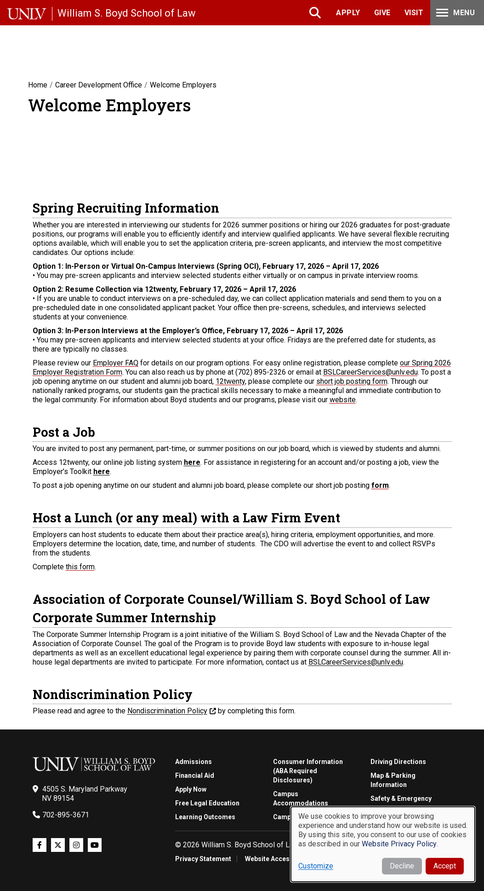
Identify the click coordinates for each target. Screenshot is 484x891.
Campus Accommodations (300, 798)
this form (80, 566)
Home (37, 85)
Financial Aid (194, 775)
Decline (402, 866)
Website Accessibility (277, 858)
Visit (414, 12)
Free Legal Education (207, 803)
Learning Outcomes (205, 817)
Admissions (193, 761)
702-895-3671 (65, 814)
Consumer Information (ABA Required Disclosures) (308, 771)
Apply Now (190, 789)
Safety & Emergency (401, 798)
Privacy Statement (203, 858)
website (343, 399)
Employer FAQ (115, 363)
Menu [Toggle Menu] (454, 12)
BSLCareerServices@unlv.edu (370, 372)
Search (316, 12)
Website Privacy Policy (399, 843)
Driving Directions (398, 761)
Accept (444, 866)
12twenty (230, 381)
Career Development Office (98, 85)
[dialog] (383, 844)
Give (382, 12)
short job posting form (351, 381)
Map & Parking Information (393, 780)
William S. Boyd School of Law (126, 13)
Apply (348, 12)
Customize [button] (315, 866)
